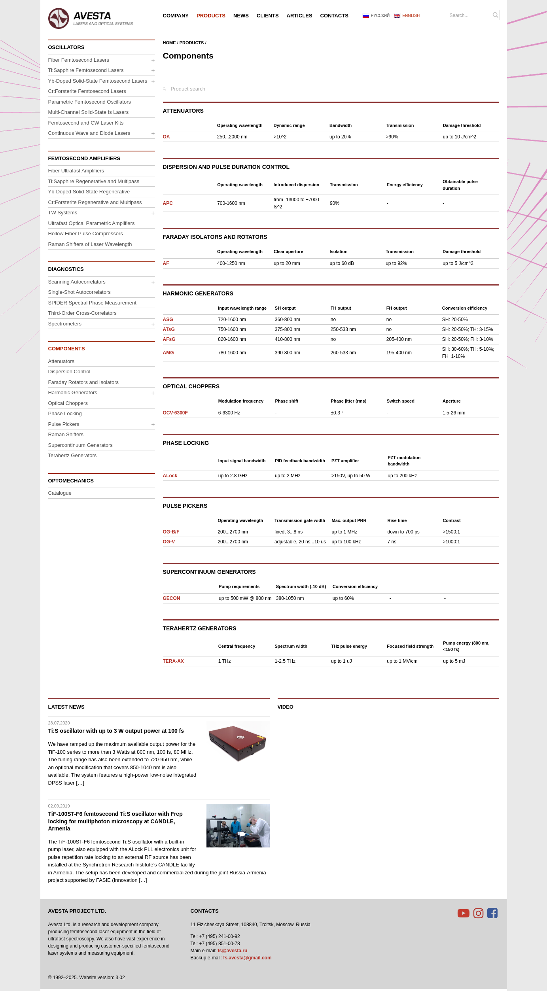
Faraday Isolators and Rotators (215, 237)
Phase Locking (186, 443)
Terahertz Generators (200, 628)
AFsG (169, 339)
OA (166, 137)
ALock (170, 475)
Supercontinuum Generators (209, 572)
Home (169, 42)
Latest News (66, 707)
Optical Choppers (191, 386)
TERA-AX (173, 661)
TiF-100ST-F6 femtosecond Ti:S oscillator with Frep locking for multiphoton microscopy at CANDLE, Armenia (115, 821)
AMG (168, 353)
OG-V (169, 542)
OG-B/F (171, 532)
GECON (171, 598)
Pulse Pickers (185, 506)
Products (192, 42)
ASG (168, 319)
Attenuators (183, 111)
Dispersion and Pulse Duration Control (226, 167)
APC (168, 203)
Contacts (205, 911)
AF (166, 263)
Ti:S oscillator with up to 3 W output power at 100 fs (116, 731)
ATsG (169, 329)
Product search (188, 89)
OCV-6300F (175, 413)
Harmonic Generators (198, 293)
